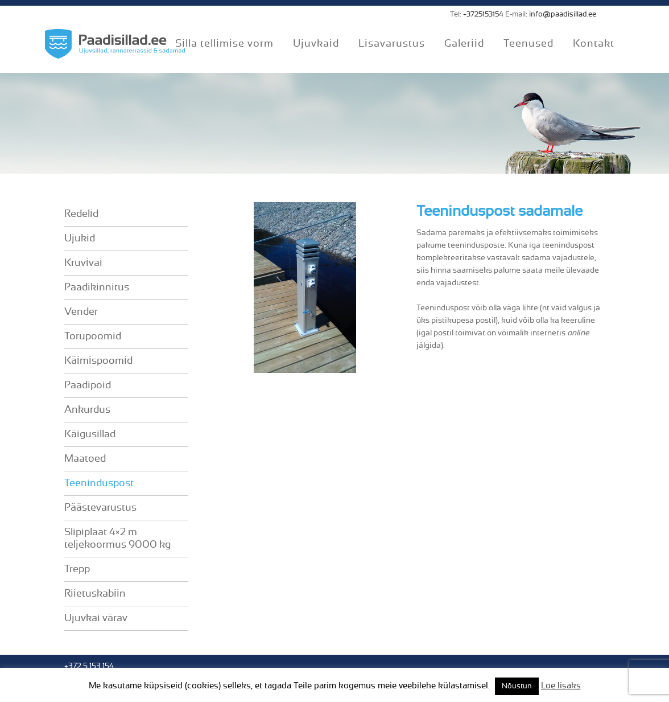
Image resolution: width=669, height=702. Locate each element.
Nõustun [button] (517, 686)
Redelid (81, 214)
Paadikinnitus (96, 287)
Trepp (77, 569)
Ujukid (79, 238)
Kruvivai (83, 263)
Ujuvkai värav (95, 618)
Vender (81, 312)
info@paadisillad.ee (562, 14)
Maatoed (85, 459)
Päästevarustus (100, 508)
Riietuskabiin (95, 594)
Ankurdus (87, 410)
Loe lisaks (561, 686)
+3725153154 (483, 14)
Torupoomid (92, 336)
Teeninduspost (99, 483)
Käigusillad (89, 434)
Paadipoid (87, 385)
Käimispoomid (98, 361)
